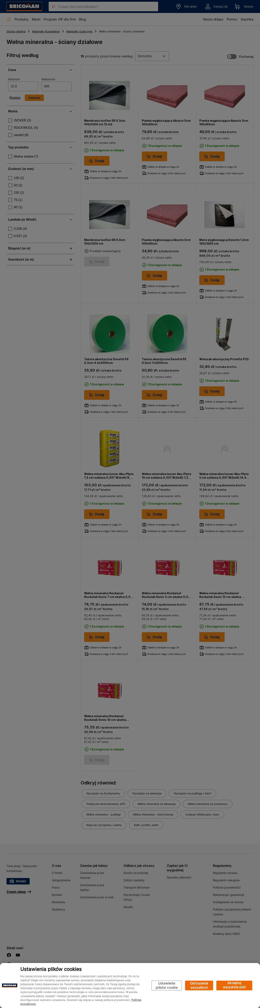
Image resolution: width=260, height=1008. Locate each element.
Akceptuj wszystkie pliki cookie (234, 985)
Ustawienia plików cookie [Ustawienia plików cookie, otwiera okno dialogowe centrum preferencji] (167, 985)
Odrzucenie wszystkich (199, 985)
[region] (130, 985)
